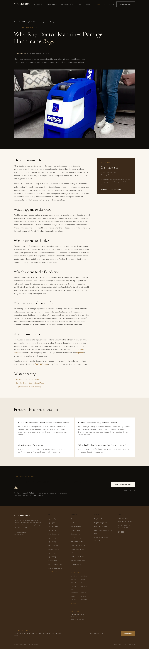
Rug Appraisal (52, 530)
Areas (80, 4)
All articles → (98, 541)
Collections (51, 4)
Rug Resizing (52, 538)
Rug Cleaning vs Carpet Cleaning (28, 387)
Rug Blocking (52, 542)
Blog (98, 4)
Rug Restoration (53, 526)
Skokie (73, 596)
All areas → (74, 603)
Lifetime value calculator (79, 553)
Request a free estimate (112, 189)
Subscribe (128, 633)
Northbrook (74, 593)
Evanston (73, 579)
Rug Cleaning (52, 519)
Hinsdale (83, 596)
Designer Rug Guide (101, 537)
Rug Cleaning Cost (100, 523)
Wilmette (83, 579)
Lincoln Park (74, 576)
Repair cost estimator (78, 549)
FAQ (72, 523)
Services (38, 4)
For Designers (67, 4)
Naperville (84, 599)
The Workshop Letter (78, 561)
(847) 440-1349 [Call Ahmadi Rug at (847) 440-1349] (109, 4)
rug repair (80, 353)
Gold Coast (84, 576)
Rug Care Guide (99, 519)
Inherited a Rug (76, 538)
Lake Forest (84, 586)
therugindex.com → (77, 614)
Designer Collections (55, 568)
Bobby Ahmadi (21, 53)
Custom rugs (75, 530)
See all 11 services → (54, 572)
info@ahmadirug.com (125, 521)
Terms (125, 644)
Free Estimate (125, 4)
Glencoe (83, 583)
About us (74, 519)
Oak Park (73, 599)
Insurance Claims (77, 542)
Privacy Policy (117, 644)
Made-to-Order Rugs (55, 564)
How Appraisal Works (101, 526)
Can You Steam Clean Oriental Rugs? (30, 383)
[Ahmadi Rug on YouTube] (122, 532)
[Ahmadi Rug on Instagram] (119, 532)
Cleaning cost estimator (79, 545)
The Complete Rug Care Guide (28, 379)
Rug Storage (52, 553)
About (89, 4)
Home (15, 22)
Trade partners (76, 526)
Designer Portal (76, 564)
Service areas (75, 534)
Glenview (83, 593)
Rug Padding (52, 557)
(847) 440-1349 (41, 364)
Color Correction (53, 534)
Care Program (52, 561)
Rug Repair (51, 523)
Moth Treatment (53, 545)
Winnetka (74, 583)
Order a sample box (77, 557)
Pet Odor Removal (54, 549)
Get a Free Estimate (123, 484)
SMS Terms (132, 644)
